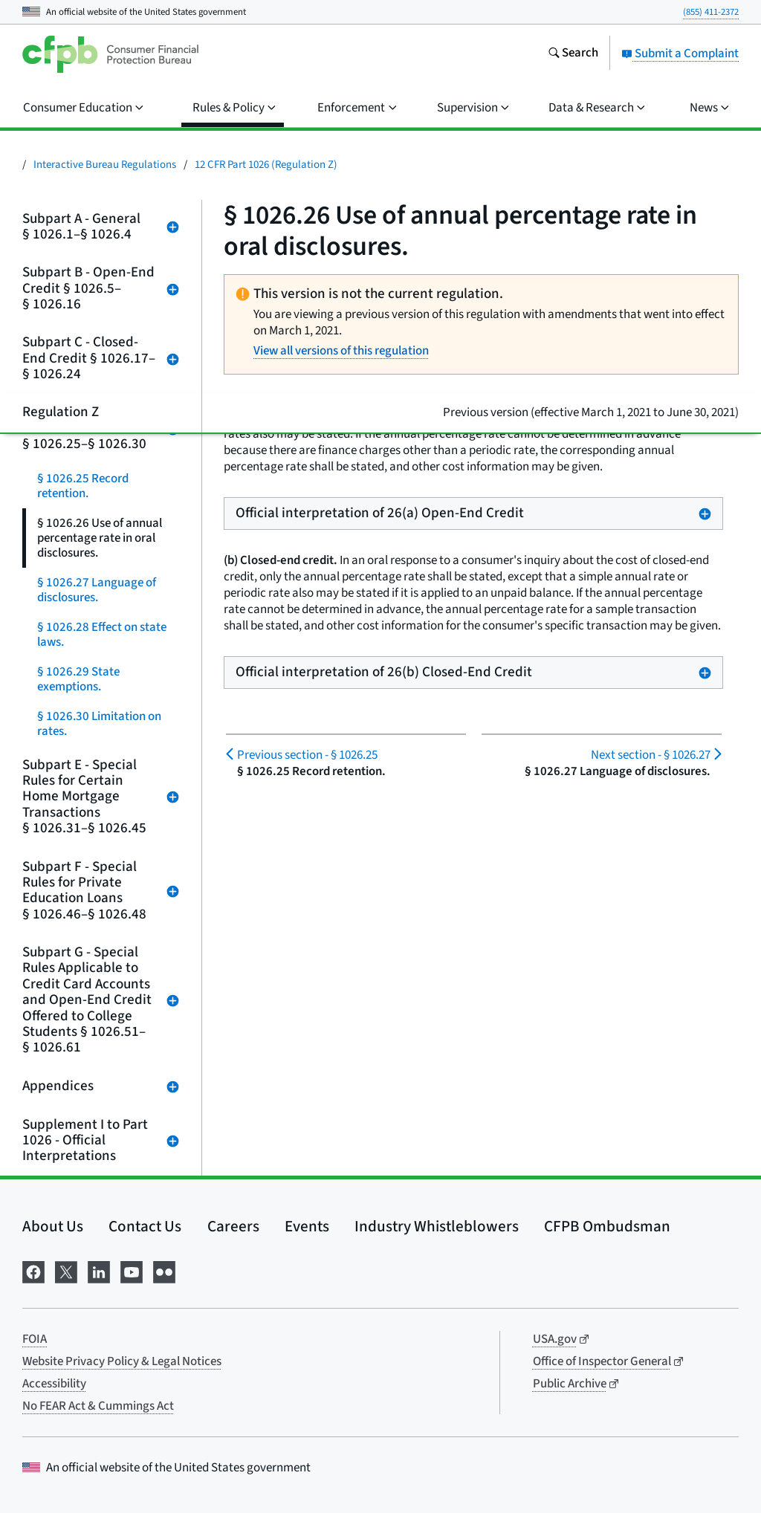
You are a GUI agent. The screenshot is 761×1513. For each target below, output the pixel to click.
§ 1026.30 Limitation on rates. (99, 723)
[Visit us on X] (66, 1271)
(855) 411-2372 (711, 12)
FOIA (34, 1339)
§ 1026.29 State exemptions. (78, 679)
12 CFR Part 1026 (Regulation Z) (266, 165)
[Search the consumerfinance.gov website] (573, 54)
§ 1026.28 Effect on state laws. (101, 634)
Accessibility (54, 1384)
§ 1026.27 (650, 755)
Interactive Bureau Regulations (104, 165)
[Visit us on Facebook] (33, 1271)
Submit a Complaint (680, 53)
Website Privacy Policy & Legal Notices (121, 1361)
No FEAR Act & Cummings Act (98, 1406)
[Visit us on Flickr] (164, 1271)
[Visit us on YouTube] (131, 1271)
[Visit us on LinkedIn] (99, 1271)
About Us (52, 1226)
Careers (233, 1226)
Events (307, 1226)
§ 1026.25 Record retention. (83, 486)
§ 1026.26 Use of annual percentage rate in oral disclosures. (99, 538)
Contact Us (145, 1226)
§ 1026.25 (307, 755)
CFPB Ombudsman (607, 1226)
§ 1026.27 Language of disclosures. (96, 590)
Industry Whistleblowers (436, 1226)
